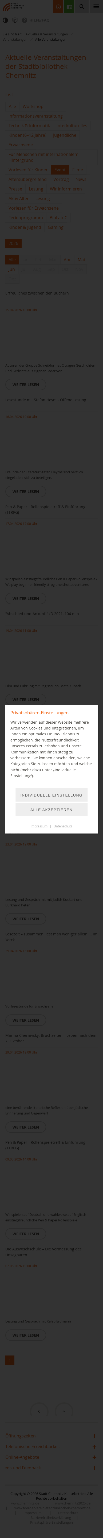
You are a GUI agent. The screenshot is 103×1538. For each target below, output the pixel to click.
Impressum (39, 826)
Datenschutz (63, 826)
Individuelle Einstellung (52, 795)
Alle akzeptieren (51, 810)
